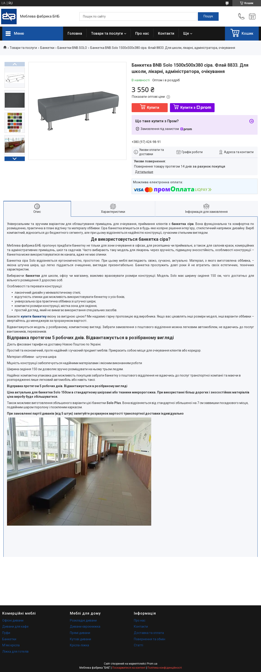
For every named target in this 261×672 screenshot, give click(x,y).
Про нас (142, 33)
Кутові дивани (80, 639)
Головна (75, 33)
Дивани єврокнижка (85, 626)
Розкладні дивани (83, 620)
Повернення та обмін (149, 639)
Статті (138, 645)
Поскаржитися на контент (128, 667)
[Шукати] (208, 16)
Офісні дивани (12, 620)
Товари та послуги (107, 33)
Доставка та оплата (149, 633)
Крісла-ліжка (79, 645)
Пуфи (6, 633)
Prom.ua (152, 663)
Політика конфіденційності (164, 667)
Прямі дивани (80, 633)
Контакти (166, 33)
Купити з (195, 107)
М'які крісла (11, 645)
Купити (153, 107)
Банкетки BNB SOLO (72, 48)
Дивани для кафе (15, 626)
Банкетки (47, 48)
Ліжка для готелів (15, 651)
